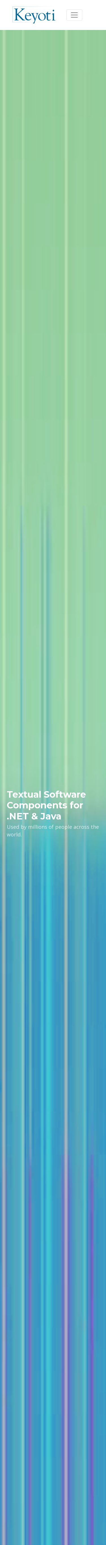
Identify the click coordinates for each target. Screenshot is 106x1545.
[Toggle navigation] (74, 15)
